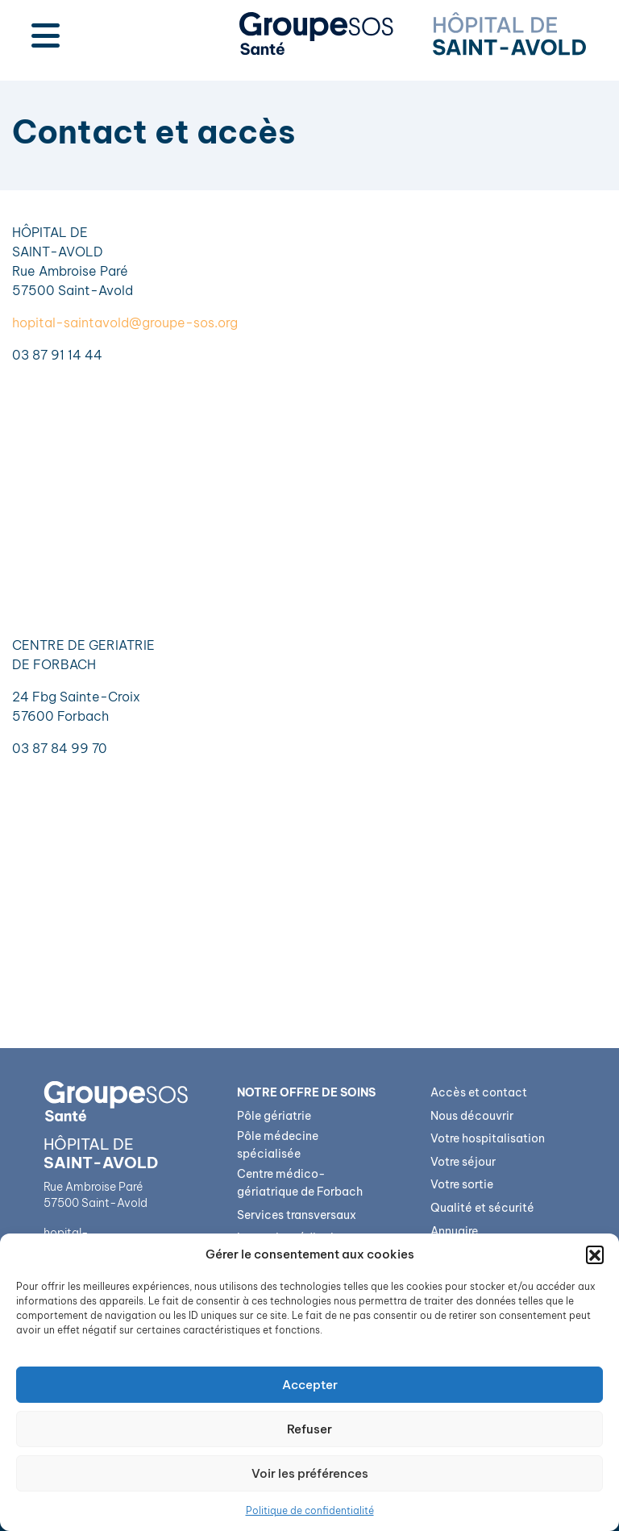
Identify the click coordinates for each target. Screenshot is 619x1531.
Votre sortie (461, 1184)
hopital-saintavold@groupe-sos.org (125, 322)
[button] (595, 1254)
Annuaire (454, 1231)
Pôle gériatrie (274, 1116)
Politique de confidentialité (310, 1510)
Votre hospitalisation (487, 1138)
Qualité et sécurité (482, 1207)
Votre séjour (463, 1161)
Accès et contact (478, 1092)
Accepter (310, 1384)
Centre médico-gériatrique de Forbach (300, 1183)
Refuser (309, 1429)
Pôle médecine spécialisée (277, 1145)
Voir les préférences (309, 1473)
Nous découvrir (471, 1116)
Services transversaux (296, 1215)
